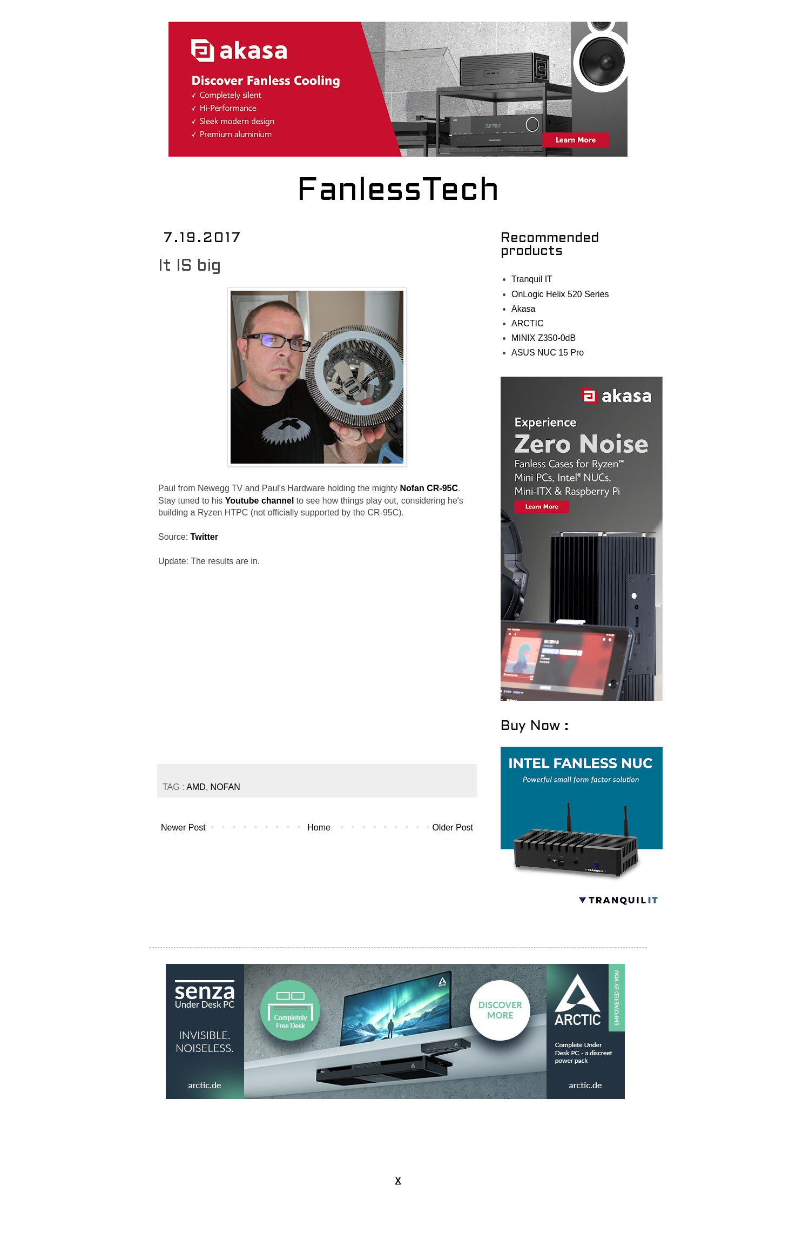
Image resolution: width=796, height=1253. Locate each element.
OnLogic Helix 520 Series (560, 294)
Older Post (452, 827)
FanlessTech (398, 192)
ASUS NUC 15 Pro (547, 352)
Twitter (204, 536)
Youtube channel (259, 500)
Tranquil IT (531, 279)
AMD (196, 787)
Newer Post (183, 827)
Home (318, 827)
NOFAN (225, 787)
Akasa (523, 308)
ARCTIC (527, 323)
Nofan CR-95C (429, 488)
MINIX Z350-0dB (543, 338)
